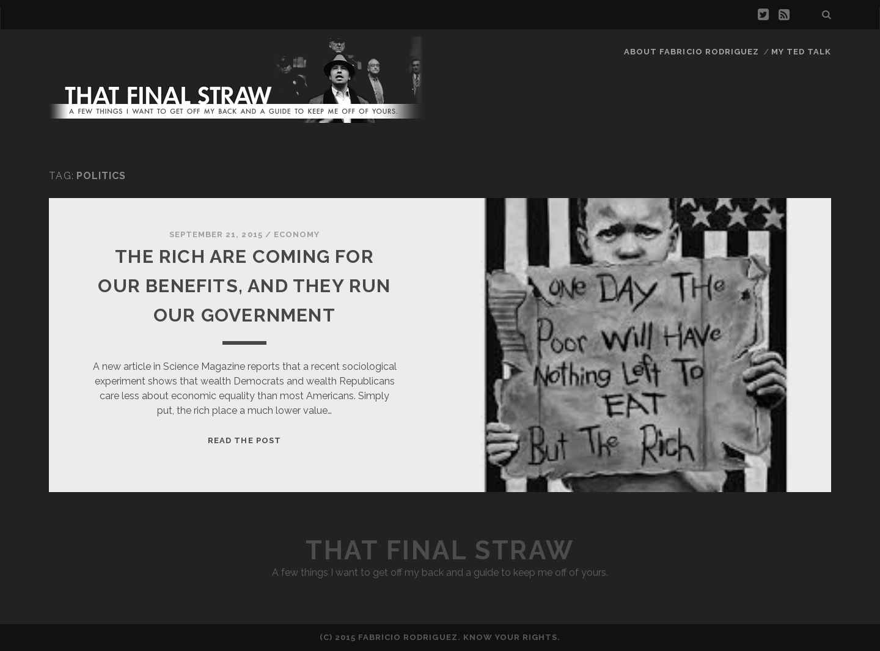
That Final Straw (440, 550)
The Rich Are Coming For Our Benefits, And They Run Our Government (244, 286)
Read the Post (244, 440)
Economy (297, 234)
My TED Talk (801, 51)
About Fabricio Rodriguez (691, 51)
